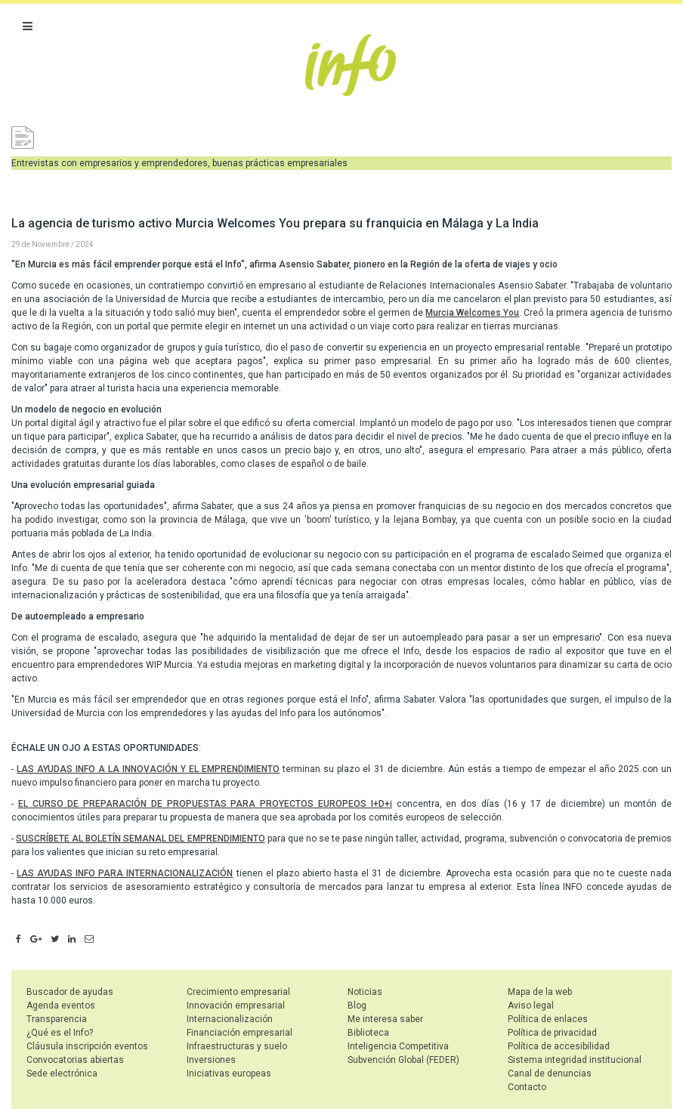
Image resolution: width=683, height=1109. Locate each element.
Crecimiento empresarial (238, 992)
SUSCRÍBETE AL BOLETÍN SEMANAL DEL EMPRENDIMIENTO (140, 838)
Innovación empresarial (236, 1005)
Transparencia (56, 1019)
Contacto (527, 1087)
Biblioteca (368, 1032)
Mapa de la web (540, 992)
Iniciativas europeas (229, 1073)
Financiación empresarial (239, 1032)
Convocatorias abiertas (75, 1060)
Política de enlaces (548, 1019)
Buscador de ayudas (69, 992)
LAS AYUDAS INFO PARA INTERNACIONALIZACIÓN (125, 873)
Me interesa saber (385, 1019)
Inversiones (211, 1060)
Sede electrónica (61, 1073)
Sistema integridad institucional (574, 1060)
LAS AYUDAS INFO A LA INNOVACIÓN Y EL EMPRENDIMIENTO (148, 769)
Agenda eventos (60, 1005)
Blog (357, 1005)
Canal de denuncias (550, 1073)
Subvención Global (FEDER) (403, 1060)
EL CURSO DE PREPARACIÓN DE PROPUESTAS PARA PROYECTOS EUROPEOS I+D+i (205, 804)
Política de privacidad (552, 1032)
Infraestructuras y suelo (237, 1046)
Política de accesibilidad (559, 1046)
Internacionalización (230, 1019)
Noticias (365, 992)
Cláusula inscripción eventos (87, 1046)
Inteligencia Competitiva (398, 1046)
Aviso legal (531, 1005)
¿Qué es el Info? (59, 1032)
